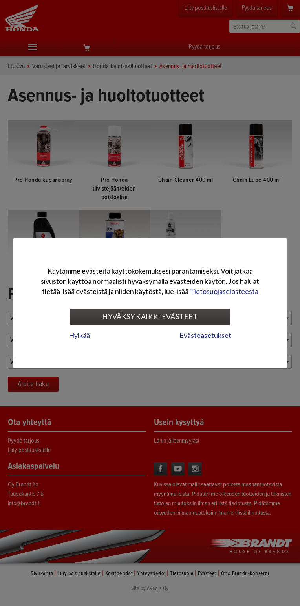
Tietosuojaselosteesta (224, 291)
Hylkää (79, 335)
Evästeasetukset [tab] (205, 335)
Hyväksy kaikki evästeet (150, 316)
